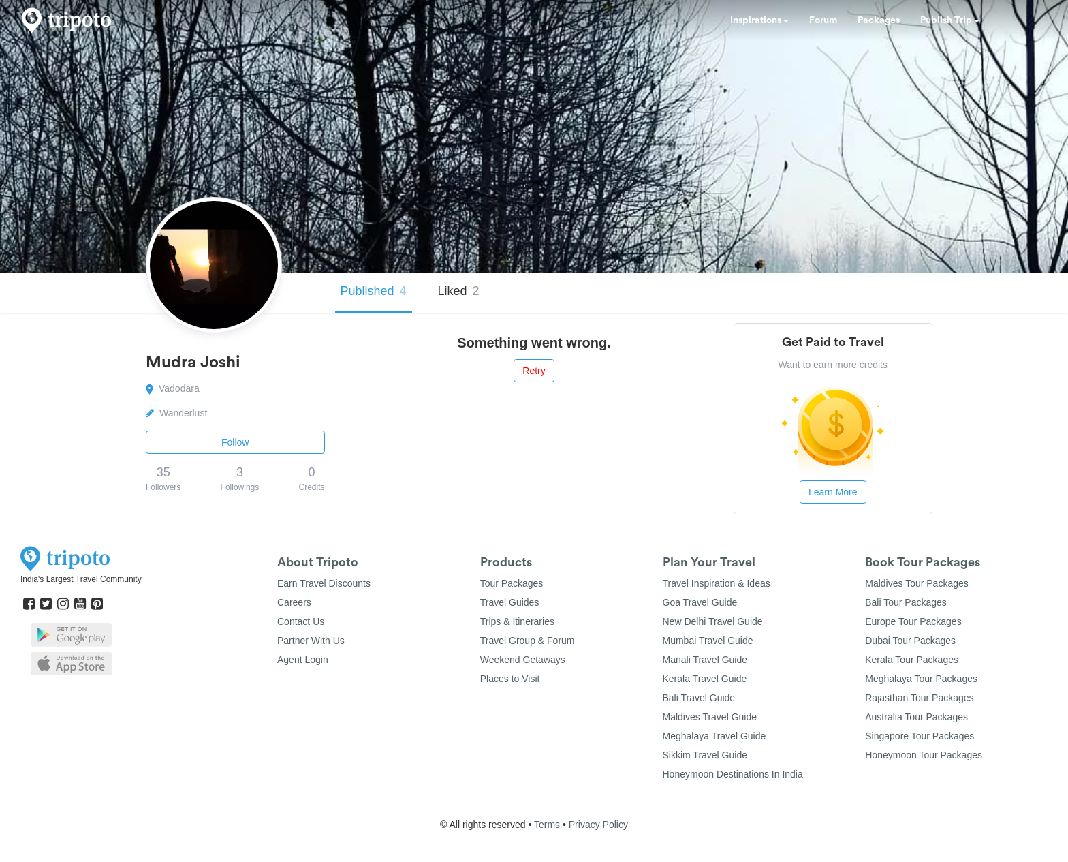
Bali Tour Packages (906, 602)
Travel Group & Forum (527, 640)
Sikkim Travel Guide (705, 755)
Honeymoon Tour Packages (923, 755)
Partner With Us (311, 640)
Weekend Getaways (522, 659)
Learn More (833, 492)
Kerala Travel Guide (705, 678)
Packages (879, 20)
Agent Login (302, 659)
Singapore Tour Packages (919, 735)
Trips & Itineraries (517, 621)
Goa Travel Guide (700, 602)
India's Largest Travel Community (81, 579)
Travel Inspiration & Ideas (716, 583)
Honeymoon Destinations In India (733, 774)
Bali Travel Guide (699, 697)
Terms (547, 824)
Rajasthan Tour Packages (919, 697)
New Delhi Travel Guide (713, 621)
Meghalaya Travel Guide (714, 735)
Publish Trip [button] (949, 20)
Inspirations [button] (759, 20)
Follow (235, 442)
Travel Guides (509, 602)
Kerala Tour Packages (911, 659)
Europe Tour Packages (913, 621)
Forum (823, 20)
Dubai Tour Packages (910, 640)
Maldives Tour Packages (916, 583)
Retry (533, 370)
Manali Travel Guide (705, 659)
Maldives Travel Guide (710, 716)
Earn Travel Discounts (324, 583)
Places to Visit (510, 678)
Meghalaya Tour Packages (921, 678)
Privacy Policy (598, 824)
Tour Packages (512, 583)
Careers (294, 602)
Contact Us (300, 621)
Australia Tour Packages (916, 716)
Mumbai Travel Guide (708, 640)
